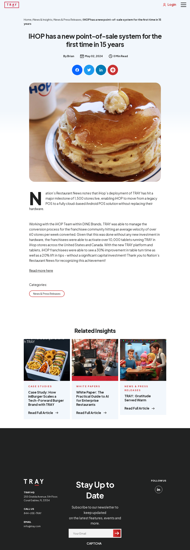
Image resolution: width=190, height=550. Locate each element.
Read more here (41, 273)
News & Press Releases (46, 296)
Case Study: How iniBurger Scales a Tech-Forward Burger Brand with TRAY (46, 401)
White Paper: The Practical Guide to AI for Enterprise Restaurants (92, 401)
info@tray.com (32, 527)
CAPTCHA (94, 545)
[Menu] (183, 4)
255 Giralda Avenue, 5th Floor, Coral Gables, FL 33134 (41, 500)
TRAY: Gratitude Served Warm (138, 401)
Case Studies (40, 389)
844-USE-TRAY (32, 514)
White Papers (88, 389)
